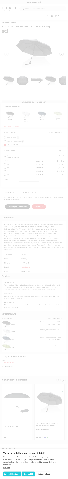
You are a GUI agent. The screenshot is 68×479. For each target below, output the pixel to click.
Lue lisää (6, 468)
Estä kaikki (28, 474)
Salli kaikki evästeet (12, 474)
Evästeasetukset (43, 474)
